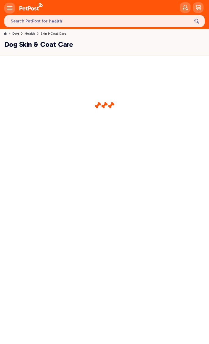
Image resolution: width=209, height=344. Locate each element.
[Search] (197, 21)
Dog (15, 33)
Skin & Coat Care (53, 33)
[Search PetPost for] (97, 21)
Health (30, 33)
